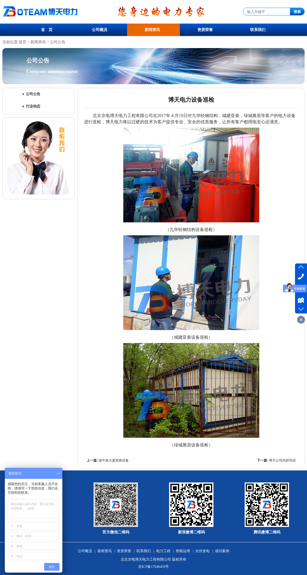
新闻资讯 (152, 30)
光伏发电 (202, 551)
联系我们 (258, 30)
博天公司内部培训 (282, 460)
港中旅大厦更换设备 (114, 460)
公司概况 (99, 30)
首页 (22, 42)
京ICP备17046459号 (153, 567)
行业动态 (31, 106)
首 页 (47, 30)
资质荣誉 (205, 30)
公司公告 (57, 42)
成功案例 (222, 551)
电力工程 (163, 551)
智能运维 (183, 551)
